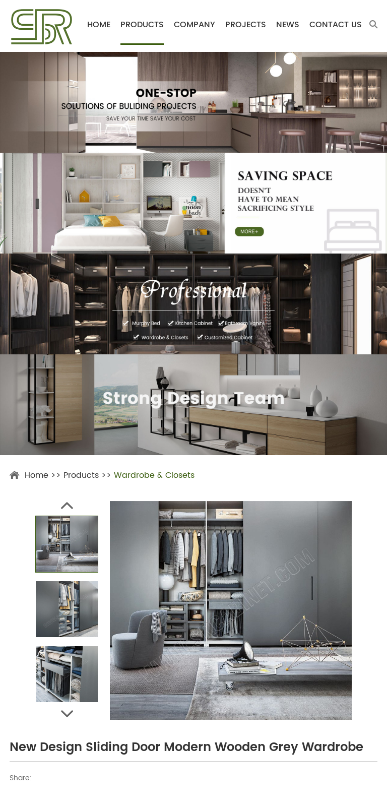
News (287, 25)
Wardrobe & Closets (154, 475)
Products (142, 25)
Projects (245, 25)
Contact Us (335, 25)
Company (194, 25)
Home (98, 25)
